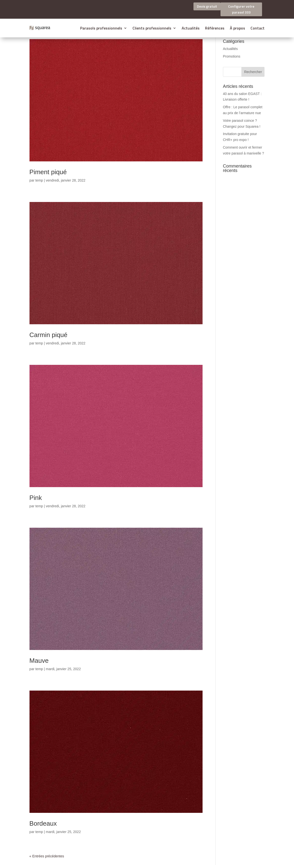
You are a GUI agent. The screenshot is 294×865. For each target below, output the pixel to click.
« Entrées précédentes (46, 856)
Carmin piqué (48, 335)
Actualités (191, 28)
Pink (35, 497)
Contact (257, 28)
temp (39, 180)
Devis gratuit (207, 6)
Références (214, 28)
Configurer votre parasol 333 (241, 9)
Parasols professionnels (101, 28)
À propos (237, 28)
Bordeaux (43, 823)
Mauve (39, 660)
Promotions (231, 56)
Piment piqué (48, 172)
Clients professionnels (151, 28)
